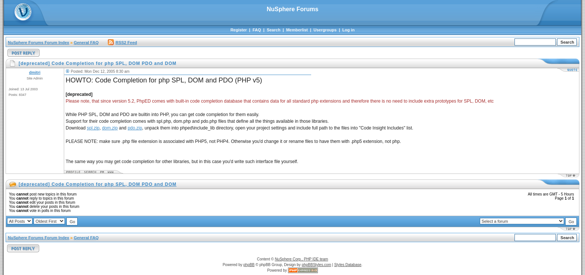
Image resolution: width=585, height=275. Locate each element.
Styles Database (348, 265)
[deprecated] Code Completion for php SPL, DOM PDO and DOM (97, 184)
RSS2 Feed (122, 42)
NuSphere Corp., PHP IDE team (301, 259)
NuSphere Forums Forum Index (38, 42)
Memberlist (297, 30)
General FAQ (86, 42)
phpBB (248, 265)
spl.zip (93, 128)
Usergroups (325, 30)
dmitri (35, 72)
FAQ (257, 30)
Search (274, 30)
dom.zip (110, 128)
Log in (348, 30)
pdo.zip (135, 128)
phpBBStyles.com (316, 265)
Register (239, 30)
